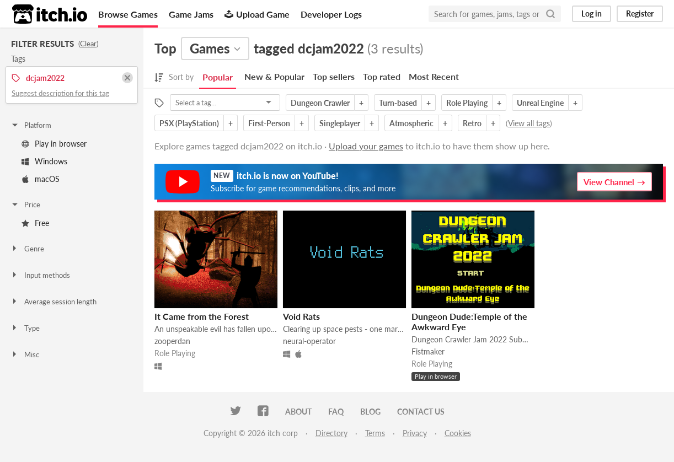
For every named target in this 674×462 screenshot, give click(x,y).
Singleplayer (339, 123)
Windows (44, 161)
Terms (375, 433)
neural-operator (309, 341)
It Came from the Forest (201, 316)
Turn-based (398, 103)
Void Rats (301, 316)
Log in (591, 13)
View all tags (529, 123)
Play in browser (54, 143)
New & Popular (274, 76)
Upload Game (257, 14)
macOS (41, 179)
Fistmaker (428, 351)
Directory (331, 433)
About (298, 411)
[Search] (550, 14)
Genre (27, 248)
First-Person (269, 123)
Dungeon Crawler (320, 103)
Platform (30, 125)
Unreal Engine (540, 103)
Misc (24, 354)
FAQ (336, 411)
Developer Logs (331, 14)
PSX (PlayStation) (189, 123)
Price (25, 204)
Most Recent (434, 76)
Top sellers (334, 76)
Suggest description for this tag (60, 93)
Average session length (53, 301)
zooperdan (172, 341)
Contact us (421, 411)
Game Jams (191, 14)
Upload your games (366, 146)
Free (35, 223)
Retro (472, 123)
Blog (370, 411)
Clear (88, 43)
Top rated (381, 76)
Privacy (415, 433)
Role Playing (467, 103)
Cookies (458, 433)
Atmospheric (411, 123)
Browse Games (128, 14)
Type (25, 328)
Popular (217, 77)
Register (640, 13)
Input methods (40, 275)
